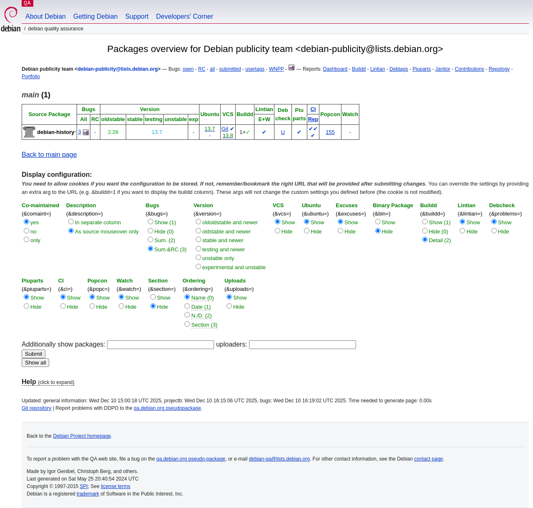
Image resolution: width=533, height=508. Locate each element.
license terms (115, 486)
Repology (499, 69)
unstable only (218, 258)
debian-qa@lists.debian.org (279, 459)
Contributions (469, 69)
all (212, 69)
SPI (84, 486)
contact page (428, 459)
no (33, 231)
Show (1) (165, 222)
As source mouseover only (107, 231)
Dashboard (335, 69)
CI (313, 109)
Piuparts (422, 69)
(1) (36, 95)
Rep (313, 119)
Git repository (36, 408)
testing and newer (223, 249)
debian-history (56, 132)
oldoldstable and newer (230, 222)
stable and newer (223, 240)
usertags (254, 69)
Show (288, 222)
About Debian (45, 16)
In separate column (98, 222)
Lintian (377, 69)
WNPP (276, 69)
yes (34, 222)
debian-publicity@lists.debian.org (117, 69)
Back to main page (49, 154)
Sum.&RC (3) (170, 249)
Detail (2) (440, 240)
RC (201, 69)
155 (330, 132)
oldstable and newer (226, 231)
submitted (230, 69)
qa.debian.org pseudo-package (191, 459)
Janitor (442, 69)
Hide (287, 231)
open (188, 69)
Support (137, 16)
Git (225, 129)
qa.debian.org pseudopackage (167, 408)
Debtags (398, 69)
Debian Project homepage (82, 436)
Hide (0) (164, 231)
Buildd (359, 69)
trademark (88, 494)
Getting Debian (95, 16)
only (35, 240)
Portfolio (31, 76)
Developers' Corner (184, 16)
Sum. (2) (164, 240)
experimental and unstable (234, 267)
